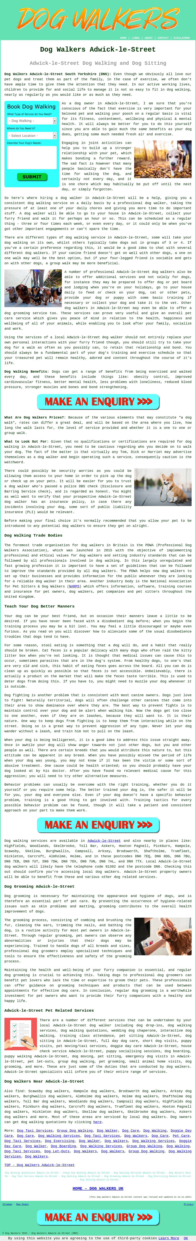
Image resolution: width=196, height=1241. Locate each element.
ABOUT (149, 38)
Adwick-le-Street (104, 841)
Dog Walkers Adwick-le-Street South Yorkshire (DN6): (57, 74)
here (97, 1122)
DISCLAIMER (182, 38)
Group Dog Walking (75, 1131)
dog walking (39, 203)
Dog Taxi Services (35, 1131)
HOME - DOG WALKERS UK (98, 1188)
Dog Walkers (135, 1136)
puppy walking (18, 1056)
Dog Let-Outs (56, 1151)
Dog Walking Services (59, 1136)
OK (186, 1238)
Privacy (189, 1204)
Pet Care (181, 1136)
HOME (123, 38)
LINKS (135, 38)
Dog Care (130, 1131)
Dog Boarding (63, 1146)
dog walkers (36, 253)
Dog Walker (107, 1131)
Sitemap (7, 1204)
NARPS (74, 586)
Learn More (168, 1238)
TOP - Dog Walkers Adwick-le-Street (39, 1165)
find (19, 1091)
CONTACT (163, 38)
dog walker (112, 337)
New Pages (22, 1204)
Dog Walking (154, 1131)
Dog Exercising (59, 1141)
